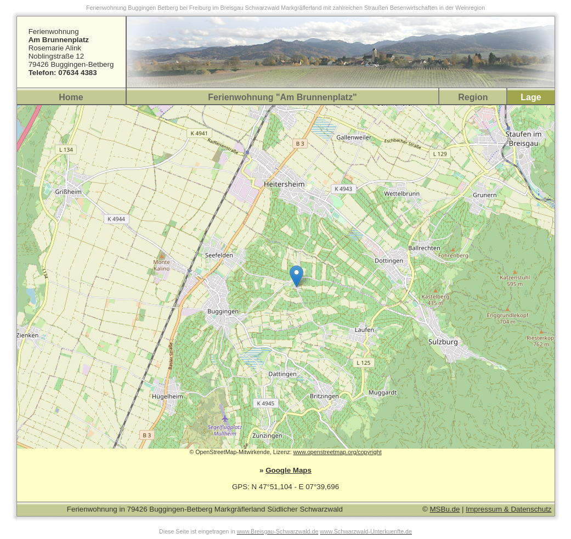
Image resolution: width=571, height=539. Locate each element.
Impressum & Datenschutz (508, 509)
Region (473, 97)
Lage (531, 97)
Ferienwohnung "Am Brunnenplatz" (282, 97)
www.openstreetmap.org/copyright (337, 452)
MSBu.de (445, 509)
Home (71, 97)
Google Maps (288, 470)
